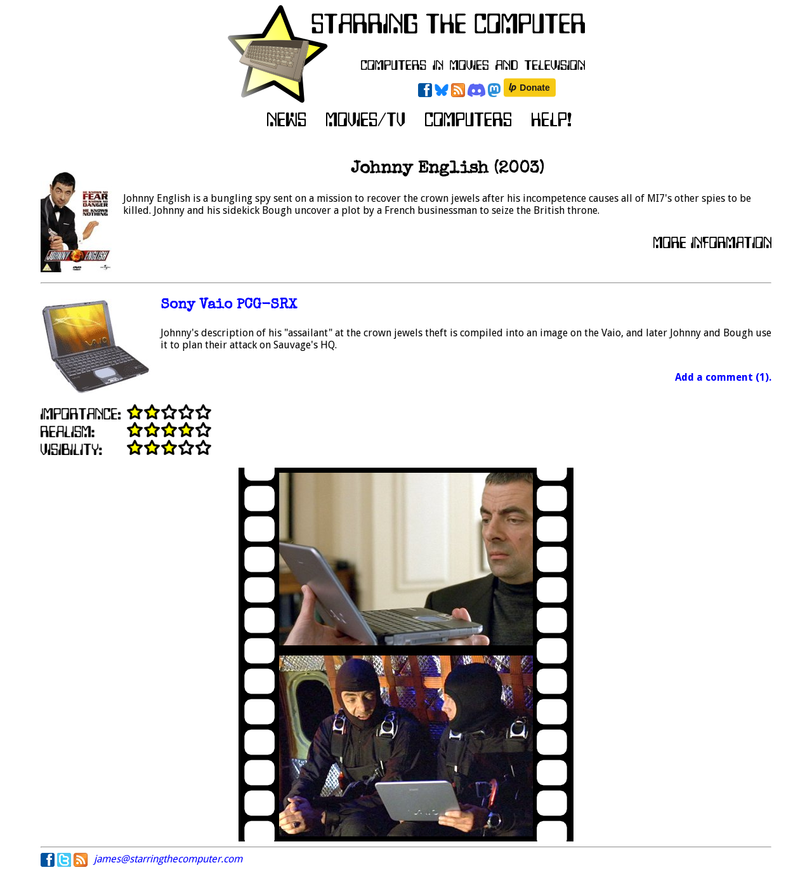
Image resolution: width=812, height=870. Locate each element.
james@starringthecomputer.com (168, 859)
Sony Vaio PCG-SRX (228, 305)
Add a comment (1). (723, 377)
